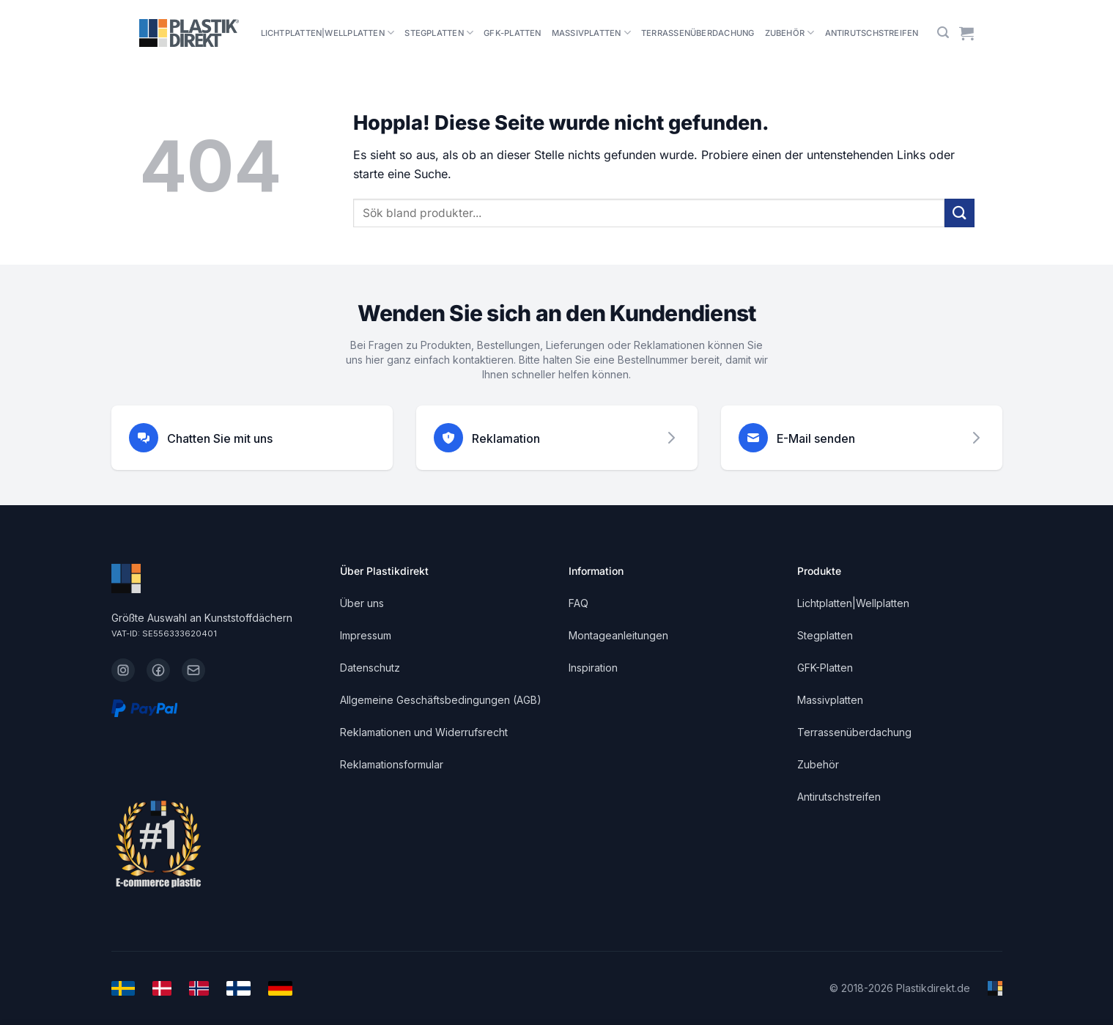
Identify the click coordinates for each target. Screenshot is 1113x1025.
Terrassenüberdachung (697, 33)
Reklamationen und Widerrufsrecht (424, 732)
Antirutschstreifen (872, 33)
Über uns (362, 603)
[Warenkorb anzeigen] (966, 33)
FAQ (578, 603)
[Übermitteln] (959, 213)
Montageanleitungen (618, 635)
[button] (943, 32)
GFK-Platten (512, 33)
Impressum (365, 635)
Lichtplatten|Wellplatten (328, 33)
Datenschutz (370, 667)
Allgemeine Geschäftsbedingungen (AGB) (440, 700)
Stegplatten (438, 33)
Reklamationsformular (391, 764)
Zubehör (790, 33)
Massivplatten (591, 33)
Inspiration (593, 667)
